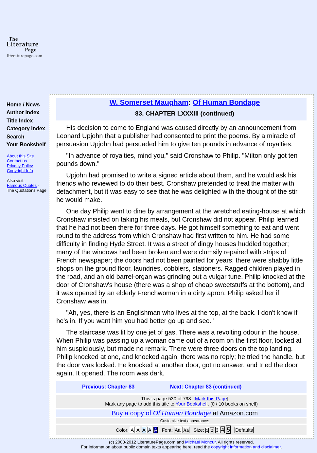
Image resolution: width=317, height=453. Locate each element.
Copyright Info (20, 170)
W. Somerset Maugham (149, 102)
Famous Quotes (22, 185)
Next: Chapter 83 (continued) (206, 387)
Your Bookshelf (24, 144)
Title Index (18, 120)
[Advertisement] (181, 47)
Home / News (22, 104)
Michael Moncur (200, 442)
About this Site (20, 156)
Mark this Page (211, 398)
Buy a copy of (161, 413)
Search (14, 136)
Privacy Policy (20, 165)
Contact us (17, 160)
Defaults (244, 430)
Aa (178, 430)
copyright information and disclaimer (246, 446)
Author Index (21, 112)
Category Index (24, 128)
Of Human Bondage (226, 102)
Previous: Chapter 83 (108, 387)
